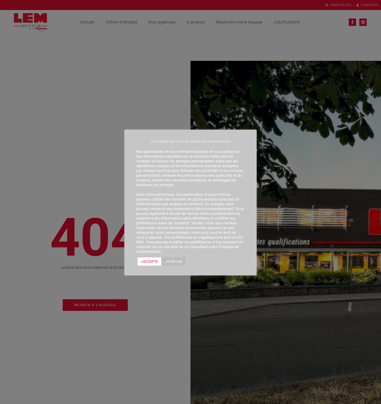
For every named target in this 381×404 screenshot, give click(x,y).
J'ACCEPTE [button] (149, 262)
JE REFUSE (174, 262)
